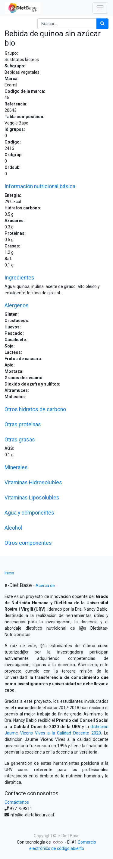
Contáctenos (17, 802)
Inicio (9, 572)
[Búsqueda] (102, 23)
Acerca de (45, 585)
